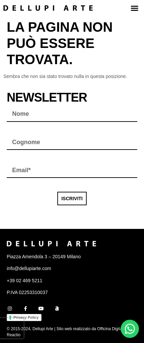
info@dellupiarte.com (29, 268)
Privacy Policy (26, 317)
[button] (134, 8)
